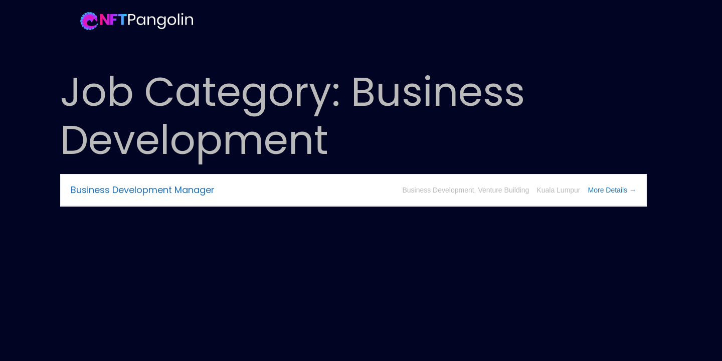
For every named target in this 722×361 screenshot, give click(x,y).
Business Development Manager (143, 190)
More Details (612, 190)
